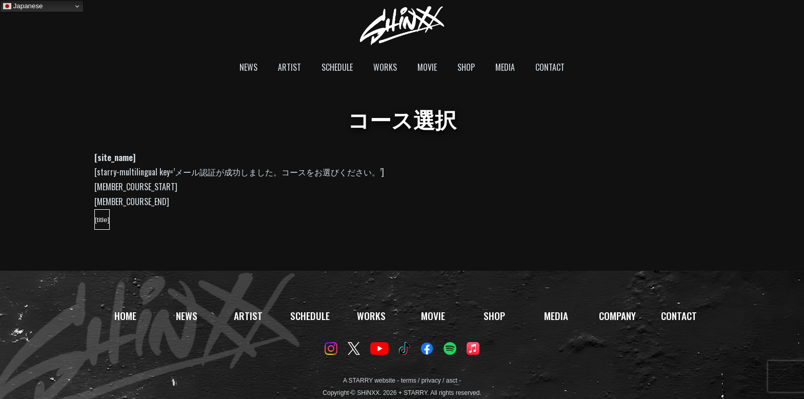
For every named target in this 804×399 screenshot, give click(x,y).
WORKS (385, 67)
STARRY (361, 380)
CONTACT (550, 67)
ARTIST (289, 67)
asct (451, 380)
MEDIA (505, 67)
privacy (431, 380)
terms (408, 380)
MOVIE (427, 67)
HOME (125, 315)
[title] (102, 220)
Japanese (23, 6)
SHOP (466, 67)
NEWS (248, 67)
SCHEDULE (337, 67)
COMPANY (617, 315)
